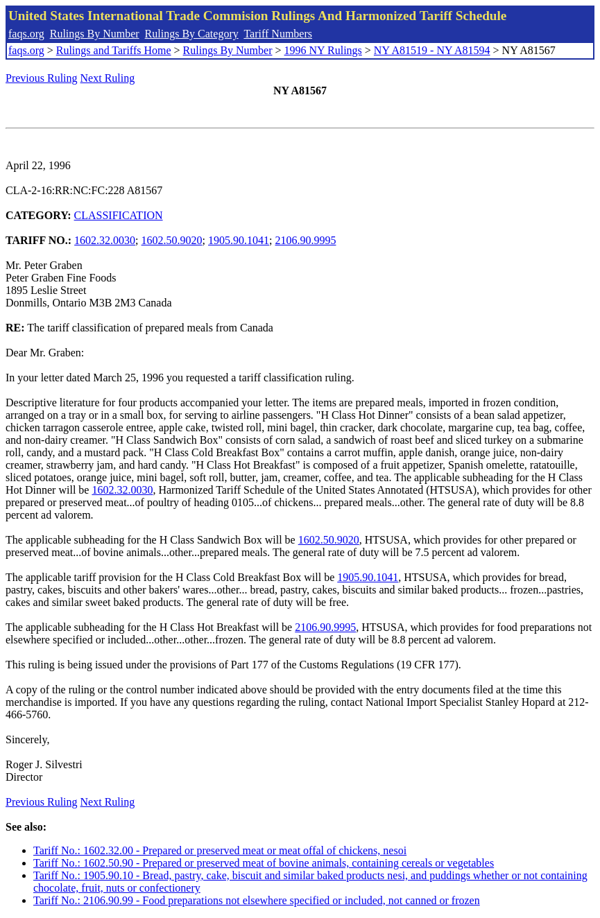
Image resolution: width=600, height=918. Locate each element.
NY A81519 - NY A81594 (432, 50)
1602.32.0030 (104, 240)
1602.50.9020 (172, 240)
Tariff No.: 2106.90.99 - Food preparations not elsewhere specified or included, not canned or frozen (256, 900)
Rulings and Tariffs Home (113, 50)
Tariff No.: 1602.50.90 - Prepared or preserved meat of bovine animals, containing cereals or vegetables (263, 863)
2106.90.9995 (305, 240)
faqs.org (26, 34)
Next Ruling (107, 78)
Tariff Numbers (277, 34)
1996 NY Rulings (323, 50)
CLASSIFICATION (118, 215)
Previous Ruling (42, 78)
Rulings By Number (94, 34)
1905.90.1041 (238, 240)
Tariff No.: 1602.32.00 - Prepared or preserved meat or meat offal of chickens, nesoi (219, 850)
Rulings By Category (192, 34)
